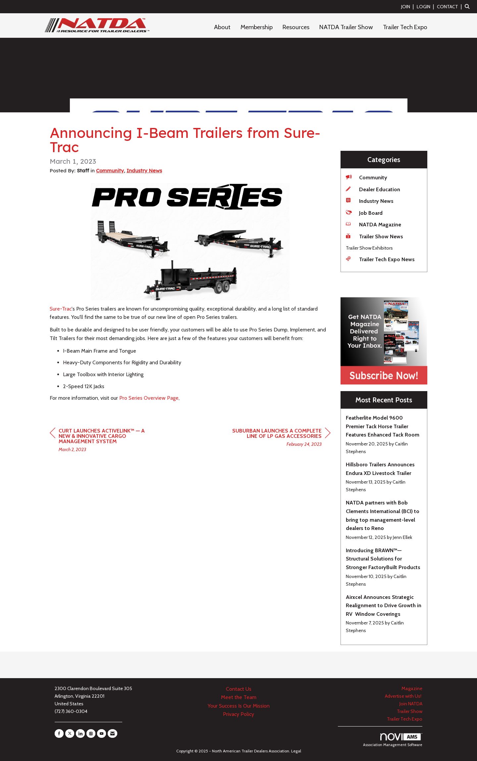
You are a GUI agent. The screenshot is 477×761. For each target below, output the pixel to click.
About (222, 27)
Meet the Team (238, 697)
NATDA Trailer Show (346, 27)
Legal (296, 750)
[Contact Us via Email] (112, 733)
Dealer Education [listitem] (373, 189)
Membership (256, 27)
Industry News (144, 170)
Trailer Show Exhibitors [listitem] (369, 248)
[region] (281, 438)
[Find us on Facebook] (59, 733)
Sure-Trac (61, 309)
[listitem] (408, 6)
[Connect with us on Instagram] (90, 733)
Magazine (411, 688)
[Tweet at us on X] (69, 733)
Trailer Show (409, 711)
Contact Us (238, 689)
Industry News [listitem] (370, 200)
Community (110, 170)
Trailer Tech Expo (405, 27)
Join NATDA (410, 704)
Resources (296, 27)
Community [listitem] (366, 177)
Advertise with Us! (403, 696)
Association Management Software (392, 740)
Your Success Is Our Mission (239, 706)
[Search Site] (468, 6)
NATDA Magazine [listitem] (373, 224)
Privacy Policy (238, 714)
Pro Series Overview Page (149, 398)
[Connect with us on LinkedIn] (80, 733)
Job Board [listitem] (364, 212)
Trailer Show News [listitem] (374, 236)
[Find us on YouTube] (101, 733)
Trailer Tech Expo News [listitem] (380, 259)
